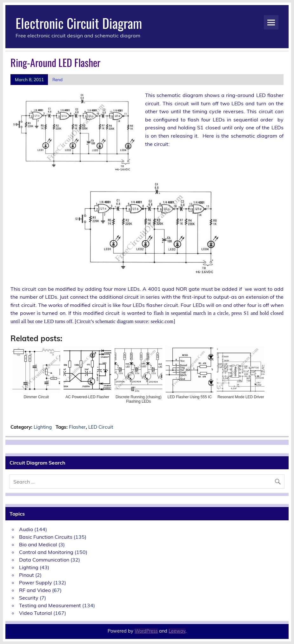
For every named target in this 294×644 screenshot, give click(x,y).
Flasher (77, 427)
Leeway (177, 631)
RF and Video (35, 590)
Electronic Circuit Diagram (79, 23)
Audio (26, 529)
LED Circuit (100, 427)
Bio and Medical (38, 544)
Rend (57, 79)
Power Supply (35, 582)
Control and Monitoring (46, 552)
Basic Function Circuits (45, 537)
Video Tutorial (35, 613)
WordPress (146, 631)
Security (28, 598)
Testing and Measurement (50, 605)
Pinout (26, 575)
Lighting (43, 427)
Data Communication (44, 559)
